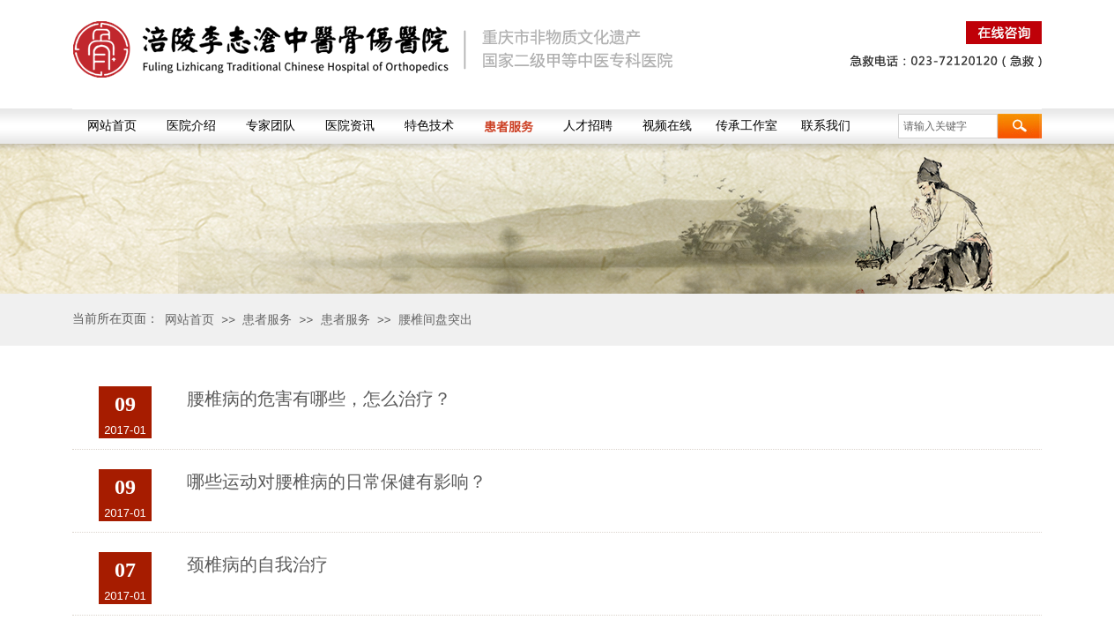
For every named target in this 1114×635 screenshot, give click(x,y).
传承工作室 (746, 125)
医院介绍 (191, 125)
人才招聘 (588, 125)
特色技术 (429, 125)
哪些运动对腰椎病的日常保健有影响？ (336, 481)
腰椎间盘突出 (435, 319)
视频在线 (667, 125)
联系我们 (825, 125)
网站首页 (112, 125)
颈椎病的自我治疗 (257, 564)
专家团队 (270, 125)
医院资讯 (350, 125)
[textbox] (948, 126)
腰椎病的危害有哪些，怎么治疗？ (319, 398)
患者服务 (508, 126)
